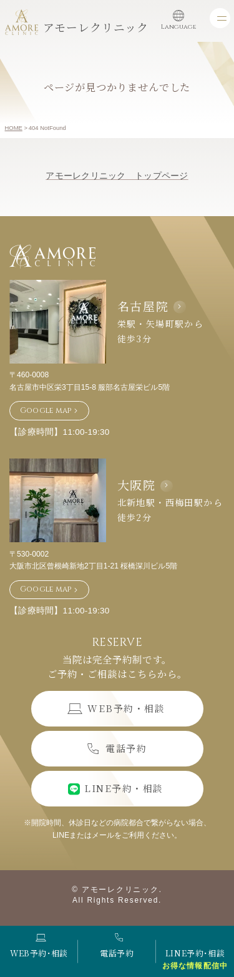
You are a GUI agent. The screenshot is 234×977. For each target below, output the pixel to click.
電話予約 (117, 946)
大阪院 (137, 484)
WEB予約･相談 (38, 946)
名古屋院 (143, 305)
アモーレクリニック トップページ (117, 176)
